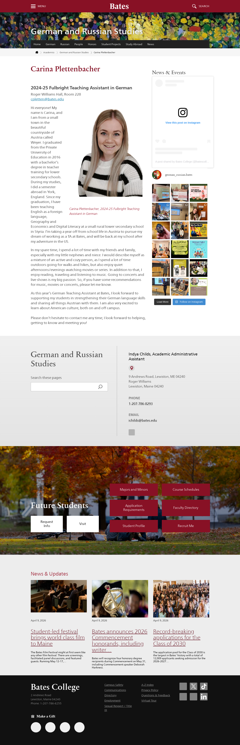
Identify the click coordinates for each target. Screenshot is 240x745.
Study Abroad (134, 44)
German (50, 44)
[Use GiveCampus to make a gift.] (79, 727)
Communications (115, 690)
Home (37, 44)
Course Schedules (186, 489)
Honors (92, 44)
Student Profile (134, 526)
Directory (110, 695)
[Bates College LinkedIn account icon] (204, 696)
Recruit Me (186, 526)
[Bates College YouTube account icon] (193, 696)
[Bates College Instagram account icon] (183, 696)
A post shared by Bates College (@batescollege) (183, 161)
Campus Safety (113, 684)
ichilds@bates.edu (143, 420)
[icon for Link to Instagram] (132, 432)
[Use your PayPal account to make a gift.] (65, 727)
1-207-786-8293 (141, 404)
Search (204, 6)
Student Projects (111, 44)
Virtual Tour (149, 700)
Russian (64, 44)
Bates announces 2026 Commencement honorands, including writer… (119, 640)
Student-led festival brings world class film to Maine (58, 637)
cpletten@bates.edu (47, 99)
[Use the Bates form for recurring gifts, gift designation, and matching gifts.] (36, 727)
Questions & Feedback (155, 695)
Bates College (55, 687)
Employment (112, 700)
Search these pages (46, 377)
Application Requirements (133, 508)
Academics (48, 52)
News (150, 44)
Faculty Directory (185, 508)
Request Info (46, 524)
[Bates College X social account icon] (193, 686)
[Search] (100, 386)
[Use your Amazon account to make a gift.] (50, 727)
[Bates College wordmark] (119, 6)
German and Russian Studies (87, 31)
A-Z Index (147, 684)
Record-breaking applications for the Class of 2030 (176, 637)
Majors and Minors (134, 489)
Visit (82, 524)
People (78, 44)
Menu (42, 6)
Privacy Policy (149, 690)
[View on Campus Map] (132, 368)
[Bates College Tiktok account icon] (204, 686)
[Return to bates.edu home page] (35, 52)
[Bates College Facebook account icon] (183, 686)
